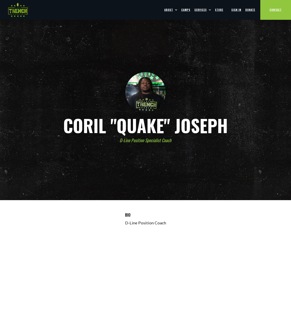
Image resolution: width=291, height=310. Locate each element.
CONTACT (276, 10)
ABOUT (168, 10)
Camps (185, 10)
